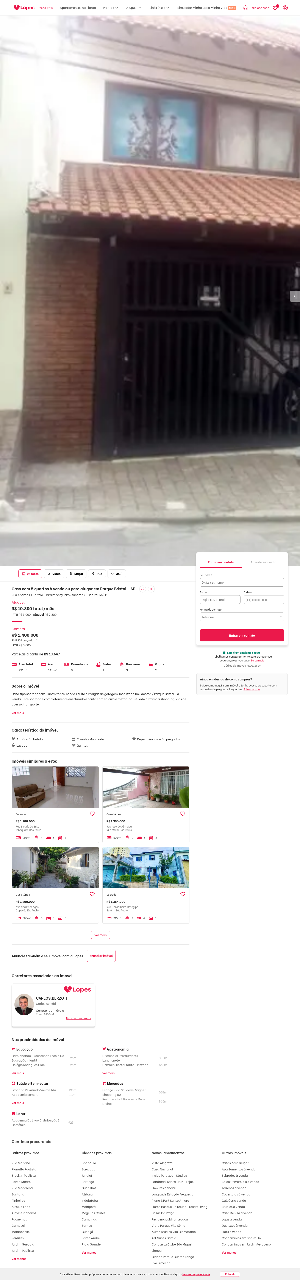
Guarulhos (89, 1188)
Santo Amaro (21, 1181)
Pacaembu (19, 1219)
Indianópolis (21, 1231)
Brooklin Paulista (24, 1175)
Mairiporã (89, 1206)
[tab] (221, 562)
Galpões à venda (234, 1200)
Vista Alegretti (162, 1163)
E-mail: (204, 592)
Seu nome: (206, 575)
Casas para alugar (235, 1163)
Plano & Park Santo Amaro (170, 1200)
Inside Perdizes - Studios (169, 1175)
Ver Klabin (159, 1269)
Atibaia (87, 1194)
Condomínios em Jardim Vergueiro (246, 1244)
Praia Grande (91, 1244)
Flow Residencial (164, 1188)
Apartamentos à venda (239, 1169)
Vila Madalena (22, 1188)
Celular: (249, 592)
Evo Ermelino (161, 1263)
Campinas (89, 1219)
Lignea (157, 1250)
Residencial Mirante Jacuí (170, 1219)
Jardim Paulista (23, 1250)
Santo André (91, 1238)
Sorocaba (88, 1169)
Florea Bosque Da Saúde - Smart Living (180, 1206)
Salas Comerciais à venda (240, 1181)
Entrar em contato (242, 635)
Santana (18, 1194)
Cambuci (18, 1225)
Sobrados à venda (235, 1175)
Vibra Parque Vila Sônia (168, 1225)
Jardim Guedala (23, 1244)
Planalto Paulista (24, 1169)
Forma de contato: (211, 609)
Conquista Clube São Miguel (172, 1244)
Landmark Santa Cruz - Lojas (173, 1181)
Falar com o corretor (78, 1018)
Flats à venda (231, 1231)
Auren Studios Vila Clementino (174, 1231)
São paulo (89, 1163)
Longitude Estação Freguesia (173, 1194)
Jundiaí (87, 1175)
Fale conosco (252, 689)
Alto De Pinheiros (24, 1213)
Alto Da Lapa (21, 1206)
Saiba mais (257, 660)
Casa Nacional (162, 1169)
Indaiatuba (90, 1200)
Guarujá (87, 1231)
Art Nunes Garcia (164, 1238)
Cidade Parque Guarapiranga (173, 1256)
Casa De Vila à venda (237, 1213)
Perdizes (18, 1238)
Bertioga (88, 1181)
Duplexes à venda (235, 1225)
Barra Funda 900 (163, 1275)
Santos (87, 1225)
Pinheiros (18, 1200)
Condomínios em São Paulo (241, 1238)
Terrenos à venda (234, 1188)
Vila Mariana (21, 1163)
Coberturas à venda (236, 1194)
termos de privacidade (196, 1274)
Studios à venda (233, 1206)
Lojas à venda (232, 1219)
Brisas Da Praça (163, 1213)
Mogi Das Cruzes (93, 1213)
